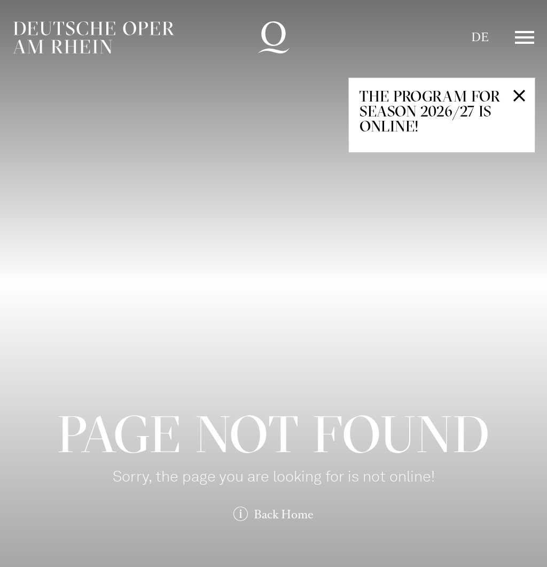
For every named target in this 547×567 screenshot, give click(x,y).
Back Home (284, 514)
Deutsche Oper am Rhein (93, 37)
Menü (524, 37)
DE (480, 37)
